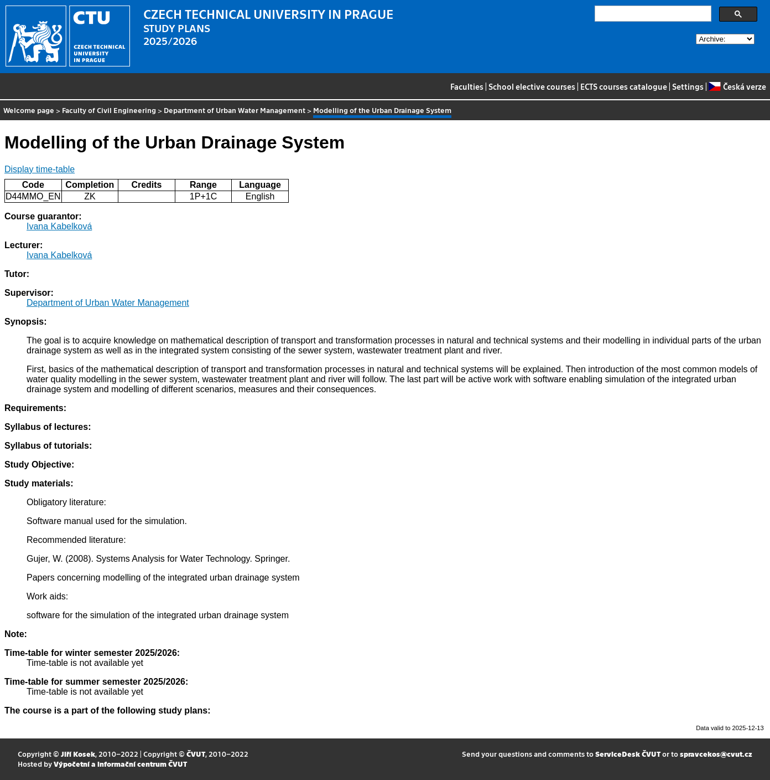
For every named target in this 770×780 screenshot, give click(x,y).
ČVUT (195, 754)
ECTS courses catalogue (623, 86)
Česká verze (737, 86)
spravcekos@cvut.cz (716, 754)
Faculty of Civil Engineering (109, 110)
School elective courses (531, 86)
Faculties (466, 86)
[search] (652, 14)
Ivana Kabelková (59, 226)
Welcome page (28, 110)
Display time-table (39, 169)
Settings (688, 86)
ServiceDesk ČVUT (627, 754)
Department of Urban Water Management (234, 110)
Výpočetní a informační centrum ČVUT (120, 764)
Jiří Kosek (78, 754)
